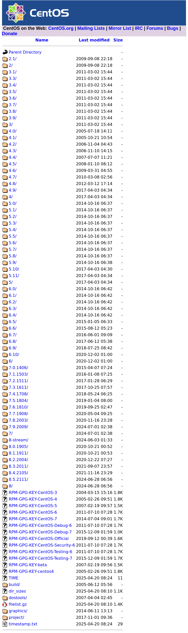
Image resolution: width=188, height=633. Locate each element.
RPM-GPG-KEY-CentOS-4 (33, 499)
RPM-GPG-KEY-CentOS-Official (38, 538)
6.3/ (12, 308)
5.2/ (12, 216)
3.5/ (12, 91)
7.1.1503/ (18, 374)
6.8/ (12, 341)
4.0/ (12, 131)
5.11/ (14, 275)
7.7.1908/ (18, 413)
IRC (139, 28)
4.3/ (12, 150)
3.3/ (12, 78)
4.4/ (12, 157)
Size (118, 40)
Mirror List (120, 28)
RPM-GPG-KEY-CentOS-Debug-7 (40, 532)
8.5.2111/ (18, 479)
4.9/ (12, 190)
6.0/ (12, 288)
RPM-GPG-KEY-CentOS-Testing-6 (40, 551)
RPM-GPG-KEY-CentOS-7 (33, 518)
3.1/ (12, 72)
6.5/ (12, 321)
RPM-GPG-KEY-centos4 (31, 571)
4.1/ (12, 137)
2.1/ (12, 58)
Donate (9, 33)
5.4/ (12, 229)
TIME (13, 578)
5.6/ (12, 242)
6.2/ (12, 302)
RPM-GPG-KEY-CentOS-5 (33, 505)
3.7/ (12, 104)
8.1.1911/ (18, 453)
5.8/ (12, 256)
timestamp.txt (23, 624)
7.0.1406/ (18, 367)
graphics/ (18, 610)
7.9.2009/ (18, 426)
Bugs (172, 28)
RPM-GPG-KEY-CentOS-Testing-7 (40, 558)
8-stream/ (18, 440)
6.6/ (12, 328)
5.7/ (12, 249)
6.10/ (14, 354)
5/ (11, 282)
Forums (154, 28)
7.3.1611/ (18, 387)
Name (41, 40)
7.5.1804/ (18, 400)
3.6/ (12, 98)
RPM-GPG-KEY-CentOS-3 (33, 492)
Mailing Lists (91, 28)
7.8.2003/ (18, 420)
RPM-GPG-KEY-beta (28, 564)
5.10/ (14, 269)
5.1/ (12, 210)
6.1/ (12, 295)
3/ (11, 124)
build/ (14, 584)
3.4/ (12, 85)
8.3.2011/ (18, 466)
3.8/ (12, 111)
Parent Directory (25, 52)
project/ (16, 617)
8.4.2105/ (18, 472)
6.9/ (12, 348)
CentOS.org (60, 28)
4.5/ (12, 164)
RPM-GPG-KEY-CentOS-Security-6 (42, 545)
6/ (11, 361)
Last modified (94, 40)
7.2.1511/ (18, 380)
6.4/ (12, 315)
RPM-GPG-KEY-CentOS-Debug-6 (40, 525)
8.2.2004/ (18, 459)
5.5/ (12, 236)
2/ (11, 65)
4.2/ (12, 144)
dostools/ (18, 597)
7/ (11, 433)
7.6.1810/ (18, 407)
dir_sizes (17, 591)
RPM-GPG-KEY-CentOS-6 (33, 512)
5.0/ (12, 203)
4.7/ (12, 177)
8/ (11, 486)
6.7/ (12, 334)
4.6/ (12, 170)
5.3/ (12, 223)
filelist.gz (18, 604)
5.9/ (12, 262)
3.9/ (12, 118)
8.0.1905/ (18, 446)
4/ (11, 196)
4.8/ (12, 183)
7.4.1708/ (18, 394)
